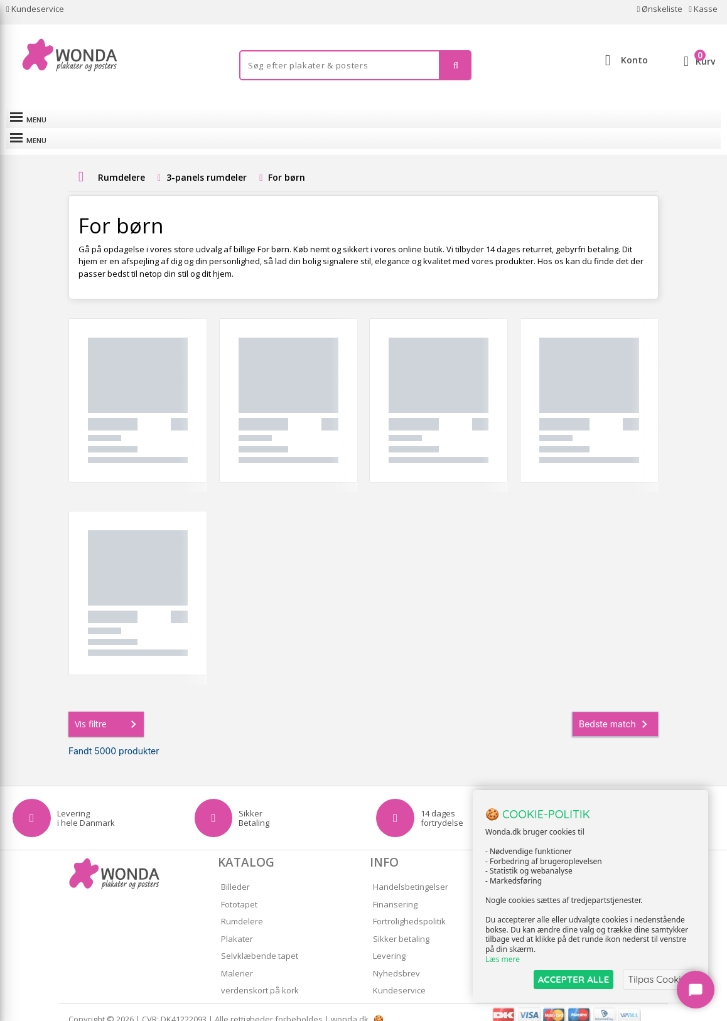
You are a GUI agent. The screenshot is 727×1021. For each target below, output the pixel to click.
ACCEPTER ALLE (573, 979)
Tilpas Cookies (659, 979)
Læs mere (502, 959)
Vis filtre (108, 710)
